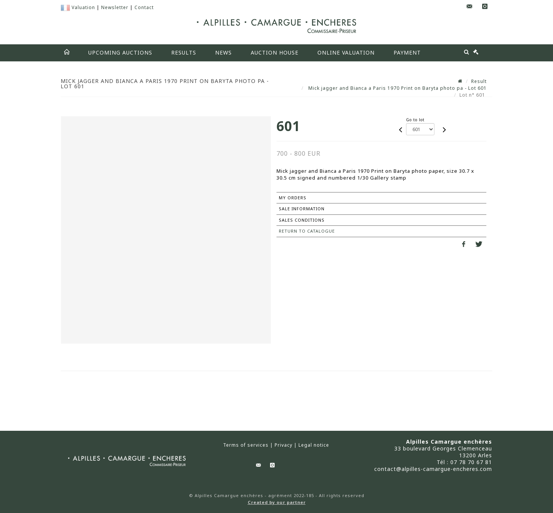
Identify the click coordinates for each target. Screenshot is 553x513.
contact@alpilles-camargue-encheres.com (433, 468)
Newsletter (114, 7)
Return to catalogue (307, 231)
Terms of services (246, 445)
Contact (144, 7)
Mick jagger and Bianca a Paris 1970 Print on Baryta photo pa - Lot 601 (397, 88)
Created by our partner (277, 502)
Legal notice (313, 445)
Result (479, 81)
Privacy (283, 445)
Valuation (83, 7)
